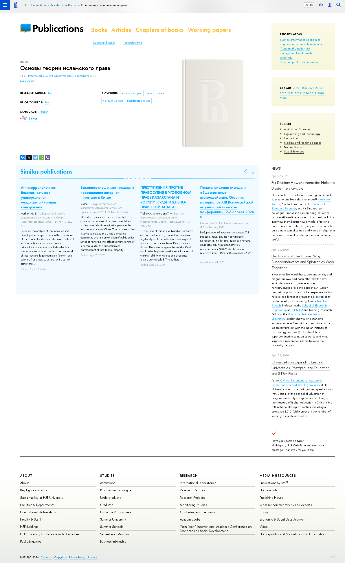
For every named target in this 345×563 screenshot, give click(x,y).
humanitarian (315, 44)
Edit (333, 556)
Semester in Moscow (114, 534)
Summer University (113, 519)
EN (311, 4)
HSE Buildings (29, 526)
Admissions (107, 483)
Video (264, 526)
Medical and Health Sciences (302, 143)
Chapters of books (160, 30)
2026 (304, 88)
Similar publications (46, 171)
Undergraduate (110, 497)
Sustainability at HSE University (41, 497)
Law (50, 93)
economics (313, 40)
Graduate (106, 505)
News (276, 168)
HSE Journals (268, 490)
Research (189, 475)
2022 (290, 93)
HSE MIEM (296, 310)
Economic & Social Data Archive (282, 519)
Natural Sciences (294, 147)
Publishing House (271, 497)
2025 (311, 88)
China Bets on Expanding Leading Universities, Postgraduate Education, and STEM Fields (301, 367)
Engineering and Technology (302, 134)
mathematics (306, 53)
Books (99, 30)
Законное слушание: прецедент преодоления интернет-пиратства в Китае (107, 192)
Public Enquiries (30, 541)
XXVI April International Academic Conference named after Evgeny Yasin (297, 382)
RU (306, 4)
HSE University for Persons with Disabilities (49, 534)
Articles (121, 30)
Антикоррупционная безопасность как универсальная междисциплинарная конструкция (38, 197)
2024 (318, 88)
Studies (107, 475)
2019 (313, 93)
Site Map (92, 557)
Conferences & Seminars (197, 512)
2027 (296, 88)
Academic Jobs (190, 519)
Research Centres (192, 490)
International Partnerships (38, 512)
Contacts (46, 557)
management (288, 53)
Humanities (291, 138)
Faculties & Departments (37, 505)
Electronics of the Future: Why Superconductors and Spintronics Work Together (303, 261)
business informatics (292, 40)
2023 (283, 93)
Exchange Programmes (115, 512)
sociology (286, 57)
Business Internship (113, 541)
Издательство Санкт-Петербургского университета (58, 76)
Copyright (60, 557)
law (308, 48)
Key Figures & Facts (33, 490)
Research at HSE (132, 42)
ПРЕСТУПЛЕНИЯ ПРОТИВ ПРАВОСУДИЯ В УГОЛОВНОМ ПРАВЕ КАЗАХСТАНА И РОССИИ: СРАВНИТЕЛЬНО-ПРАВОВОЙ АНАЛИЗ (165, 197)
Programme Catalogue (115, 490)
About (26, 475)
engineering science (293, 44)
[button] (126, 178)
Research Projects (192, 497)
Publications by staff (274, 483)
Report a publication (104, 42)
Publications (57, 28)
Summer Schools (111, 526)
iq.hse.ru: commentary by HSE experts (286, 505)
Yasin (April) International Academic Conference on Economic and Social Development (216, 528)
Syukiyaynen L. (29, 81)
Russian (44, 112)
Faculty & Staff (30, 519)
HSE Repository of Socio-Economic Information (293, 534)
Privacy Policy (77, 557)
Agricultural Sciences (297, 129)
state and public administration (299, 62)
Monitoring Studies (193, 505)
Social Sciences (294, 151)
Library (264, 512)
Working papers (209, 30)
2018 (320, 93)
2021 (298, 93)
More (283, 98)
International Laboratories (198, 483)
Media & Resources (278, 475)
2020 (305, 93)
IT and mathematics (292, 48)
